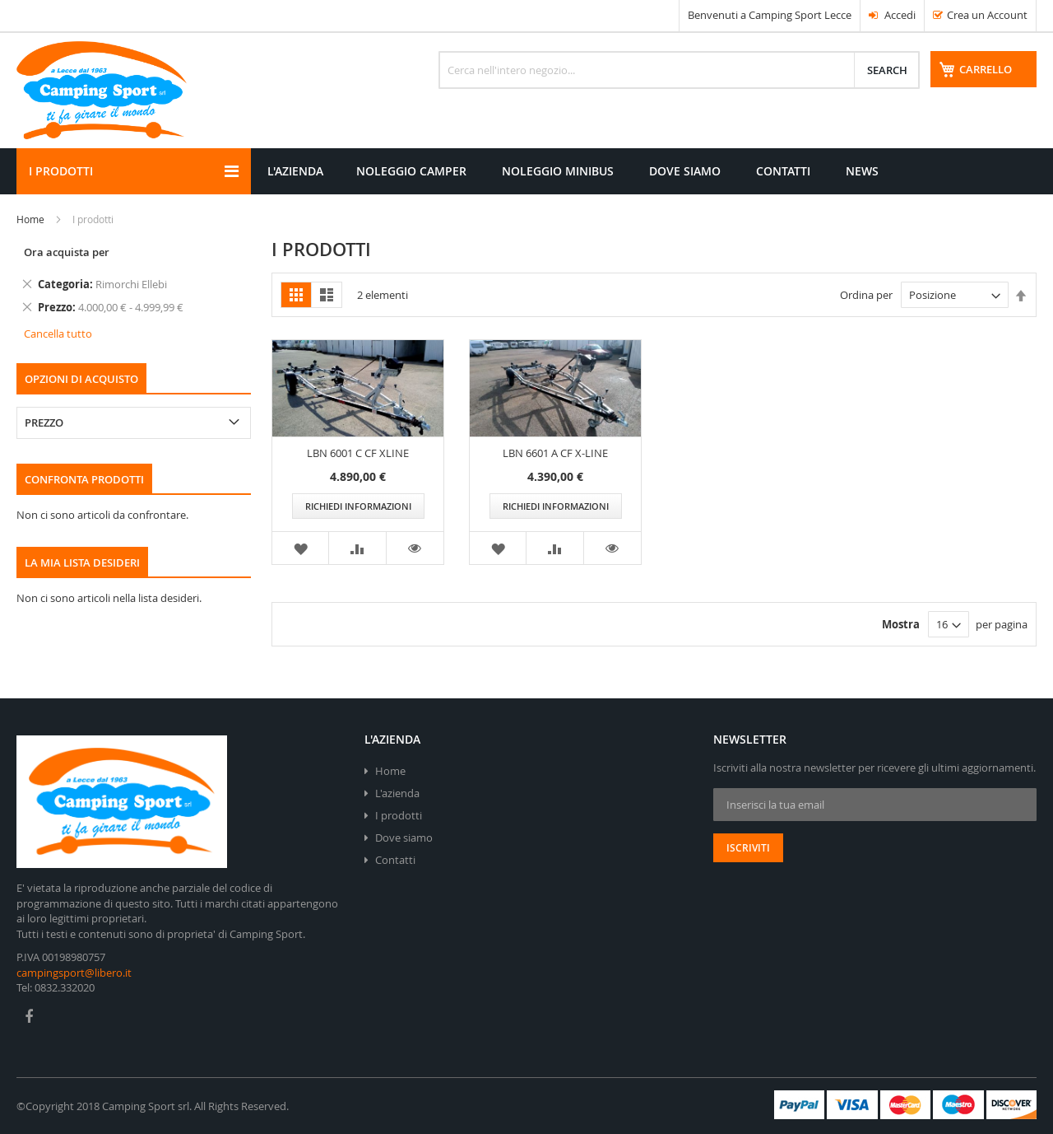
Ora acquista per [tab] (66, 252)
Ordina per (866, 294)
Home (30, 219)
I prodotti (398, 815)
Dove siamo (404, 837)
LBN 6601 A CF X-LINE (555, 453)
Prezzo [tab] (44, 422)
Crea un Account (987, 14)
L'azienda (397, 793)
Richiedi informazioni (358, 506)
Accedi (892, 14)
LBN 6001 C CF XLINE (358, 453)
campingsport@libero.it (74, 972)
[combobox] (679, 70)
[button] (300, 548)
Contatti (395, 859)
